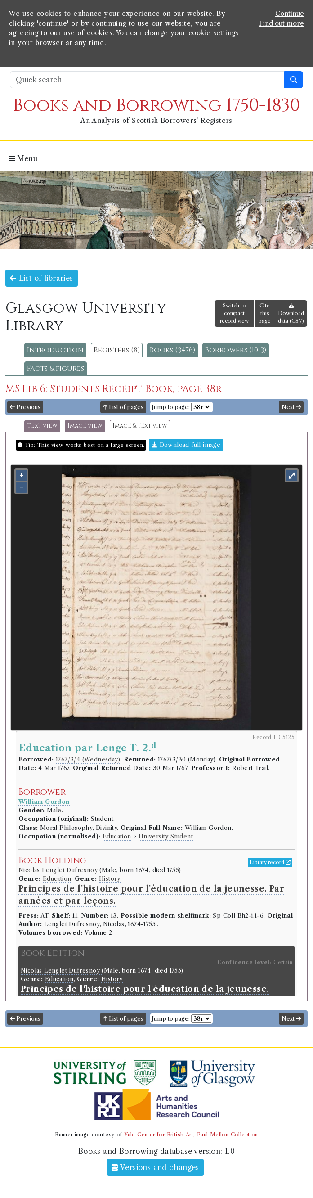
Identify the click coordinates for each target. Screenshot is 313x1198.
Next (291, 407)
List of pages (123, 407)
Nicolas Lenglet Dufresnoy (58, 870)
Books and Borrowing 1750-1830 (156, 105)
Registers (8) (117, 350)
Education (117, 836)
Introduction (55, 350)
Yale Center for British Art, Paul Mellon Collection (191, 1134)
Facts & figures (55, 369)
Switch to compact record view (234, 313)
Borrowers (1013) (235, 350)
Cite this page (265, 313)
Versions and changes (155, 1167)
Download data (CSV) (291, 313)
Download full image (186, 444)
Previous (25, 407)
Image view (85, 426)
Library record (270, 862)
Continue (289, 13)
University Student (166, 836)
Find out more (281, 23)
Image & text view (139, 426)
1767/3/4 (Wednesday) (88, 759)
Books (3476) (172, 350)
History (110, 878)
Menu (23, 158)
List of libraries (41, 278)
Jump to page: (171, 407)
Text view (42, 426)
